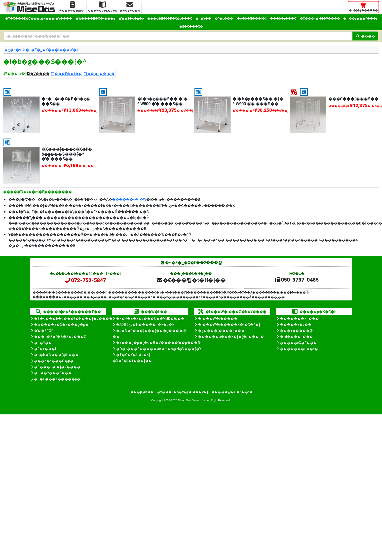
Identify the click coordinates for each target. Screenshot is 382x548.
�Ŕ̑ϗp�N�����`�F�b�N (145, 324)
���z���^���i (360, 18)
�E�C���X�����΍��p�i (57, 378)
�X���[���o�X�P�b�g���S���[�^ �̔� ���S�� (66, 153)
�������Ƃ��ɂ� (299, 348)
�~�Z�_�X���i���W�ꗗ (52, 49)
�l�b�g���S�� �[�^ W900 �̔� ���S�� (257, 101)
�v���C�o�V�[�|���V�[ (182, 391)
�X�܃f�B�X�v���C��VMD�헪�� (150, 318)
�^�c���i (224, 18)
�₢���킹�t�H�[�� (191, 280)
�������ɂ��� (299, 318)
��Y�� (203, 18)
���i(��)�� (68, 73)
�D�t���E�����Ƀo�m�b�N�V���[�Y (158, 348)
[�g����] (7, 91)
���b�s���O (283, 18)
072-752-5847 (85, 280)
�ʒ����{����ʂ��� (221, 330)
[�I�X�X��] (294, 91)
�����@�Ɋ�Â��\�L (232, 391)
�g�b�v (12, 49)
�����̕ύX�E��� (298, 342)
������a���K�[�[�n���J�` (232, 336)
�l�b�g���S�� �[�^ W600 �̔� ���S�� (162, 101)
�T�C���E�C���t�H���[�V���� (38, 18)
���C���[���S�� (353, 99)
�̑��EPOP (43, 330)
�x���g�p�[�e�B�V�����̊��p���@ (158, 342)
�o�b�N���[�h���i (56, 354)
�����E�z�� (295, 324)
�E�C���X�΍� (191, 26)
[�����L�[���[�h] (178, 36)
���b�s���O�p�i (54, 360)
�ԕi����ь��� (296, 336)
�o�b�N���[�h (252, 18)
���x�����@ (296, 330)
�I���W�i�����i (218, 318)
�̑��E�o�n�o (131, 18)
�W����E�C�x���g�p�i (61, 324)
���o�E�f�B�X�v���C (169, 18)
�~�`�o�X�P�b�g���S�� (65, 101)
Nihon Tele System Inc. (192, 400)
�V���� (39, 73)
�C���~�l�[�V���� (320, 18)
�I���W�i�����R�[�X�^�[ (229, 324)
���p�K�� (142, 391)
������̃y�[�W (129, 199)
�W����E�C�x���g (95, 18)
